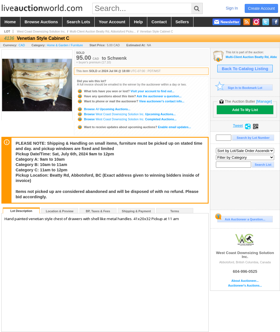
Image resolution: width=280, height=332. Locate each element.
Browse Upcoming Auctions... (103, 109)
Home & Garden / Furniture (65, 45)
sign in (232, 8)
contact (159, 22)
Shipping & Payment (136, 211)
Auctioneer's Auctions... (245, 285)
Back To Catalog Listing (245, 68)
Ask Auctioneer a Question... (241, 218)
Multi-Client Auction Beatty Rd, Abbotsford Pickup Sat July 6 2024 (251, 57)
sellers (182, 22)
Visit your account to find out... (125, 91)
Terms (174, 211)
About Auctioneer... (244, 280)
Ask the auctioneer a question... (129, 96)
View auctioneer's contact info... (130, 101)
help (138, 22)
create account (261, 8)
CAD (21, 45)
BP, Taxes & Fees (98, 211)
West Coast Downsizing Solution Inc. (41, 31)
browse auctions (41, 22)
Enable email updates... (134, 127)
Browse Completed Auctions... (126, 119)
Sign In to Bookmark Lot (239, 87)
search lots (78, 22)
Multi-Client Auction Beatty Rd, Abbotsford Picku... (103, 31)
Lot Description (21, 211)
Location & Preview (59, 211)
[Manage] (264, 101)
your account (112, 22)
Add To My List (245, 110)
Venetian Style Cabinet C (156, 31)
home (10, 22)
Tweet (238, 126)
